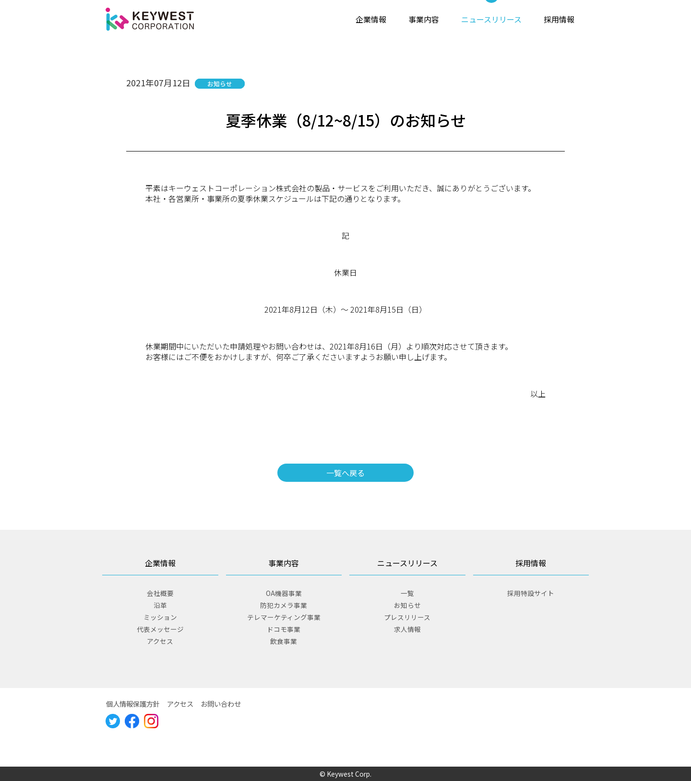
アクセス (160, 641)
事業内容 (423, 19)
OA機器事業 (284, 593)
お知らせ (407, 605)
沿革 (160, 605)
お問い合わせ (221, 704)
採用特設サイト (530, 593)
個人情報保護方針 (133, 704)
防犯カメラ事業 (283, 605)
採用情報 (559, 19)
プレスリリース (407, 617)
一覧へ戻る (345, 472)
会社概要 (160, 593)
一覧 (407, 593)
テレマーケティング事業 (284, 617)
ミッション (160, 617)
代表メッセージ (160, 629)
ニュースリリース (491, 19)
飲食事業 (283, 641)
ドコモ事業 (283, 629)
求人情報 (407, 629)
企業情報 (371, 19)
